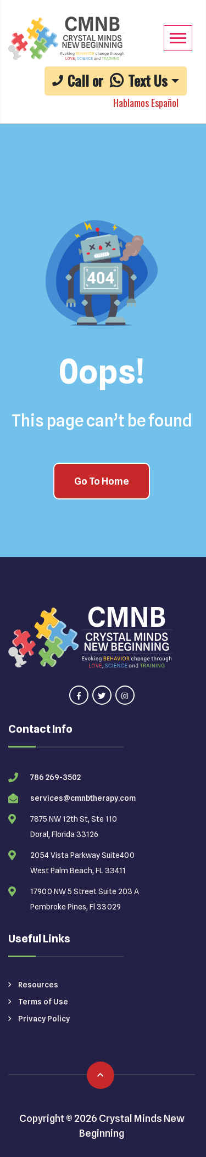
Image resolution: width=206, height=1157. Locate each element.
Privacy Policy (39, 1018)
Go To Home (101, 481)
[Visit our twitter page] (102, 695)
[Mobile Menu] (178, 38)
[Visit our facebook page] (78, 695)
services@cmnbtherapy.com (83, 798)
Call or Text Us (110, 80)
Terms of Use (38, 1001)
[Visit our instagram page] (125, 695)
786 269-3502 (55, 777)
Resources (33, 984)
